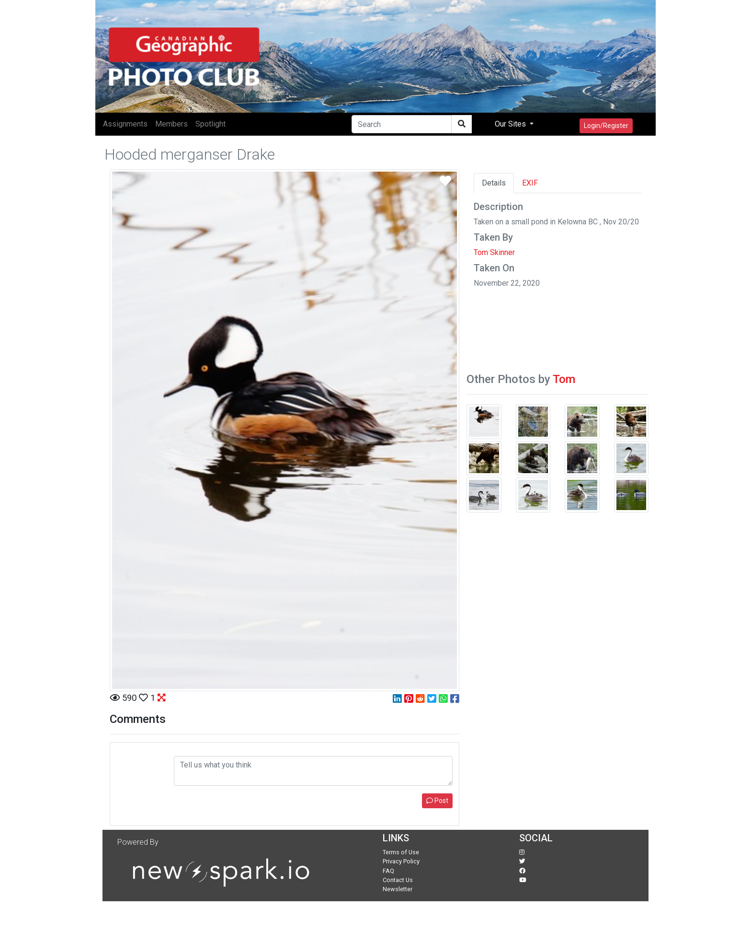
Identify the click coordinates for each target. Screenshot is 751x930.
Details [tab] (494, 182)
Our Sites (511, 123)
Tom (564, 379)
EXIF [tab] (530, 182)
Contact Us (398, 880)
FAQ (388, 870)
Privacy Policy (401, 861)
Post (437, 800)
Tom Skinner (494, 252)
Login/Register (606, 125)
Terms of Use (401, 852)
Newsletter (397, 889)
